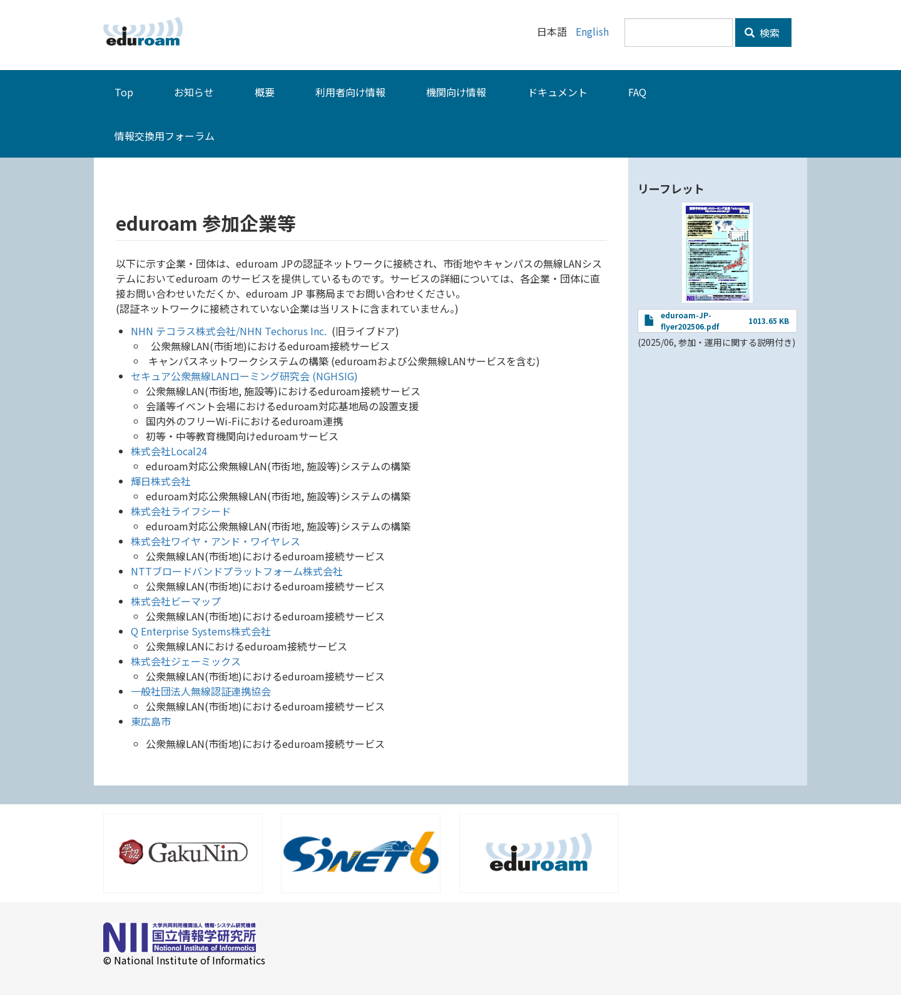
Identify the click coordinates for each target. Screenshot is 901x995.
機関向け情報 (456, 91)
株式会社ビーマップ (176, 601)
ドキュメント (557, 91)
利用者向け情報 (350, 91)
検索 (762, 32)
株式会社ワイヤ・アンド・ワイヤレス (215, 540)
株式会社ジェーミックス (186, 661)
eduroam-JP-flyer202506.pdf (690, 320)
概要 (265, 91)
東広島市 (151, 721)
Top (124, 91)
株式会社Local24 (169, 450)
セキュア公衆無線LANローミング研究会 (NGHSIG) (244, 375)
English (592, 31)
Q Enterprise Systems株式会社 (201, 631)
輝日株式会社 (161, 480)
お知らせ (194, 91)
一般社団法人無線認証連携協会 (201, 691)
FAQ (637, 91)
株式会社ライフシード (181, 510)
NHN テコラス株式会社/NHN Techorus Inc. (229, 330)
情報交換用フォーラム (165, 135)
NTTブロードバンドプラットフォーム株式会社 (237, 570)
